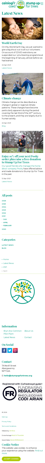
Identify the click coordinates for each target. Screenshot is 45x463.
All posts (7, 195)
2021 (4, 216)
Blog (4, 126)
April (5, 222)
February (7, 225)
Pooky (20, 169)
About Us (28, 331)
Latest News (7, 68)
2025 (4, 204)
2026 (4, 201)
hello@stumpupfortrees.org (18, 376)
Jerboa (12, 431)
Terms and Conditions (9, 426)
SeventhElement (17, 440)
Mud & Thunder (18, 435)
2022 (4, 213)
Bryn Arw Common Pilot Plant (12, 332)
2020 (4, 229)
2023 (4, 210)
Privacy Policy (6, 421)
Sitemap (4, 417)
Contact (28, 337)
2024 (4, 207)
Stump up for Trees (21, 4)
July (5, 219)
